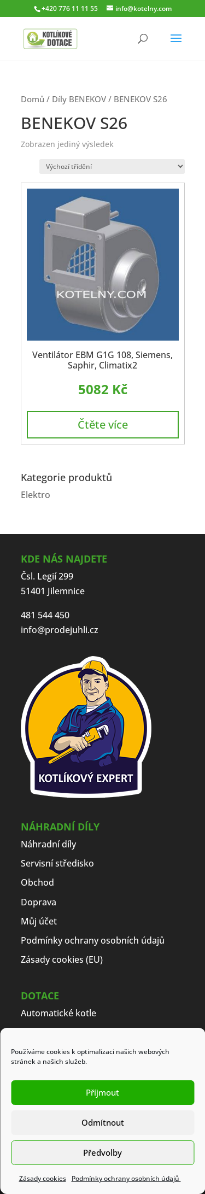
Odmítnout (102, 1122)
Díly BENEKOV (79, 98)
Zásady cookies (42, 1178)
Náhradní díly (48, 844)
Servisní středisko (57, 863)
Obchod (37, 882)
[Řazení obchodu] (112, 166)
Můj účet (39, 921)
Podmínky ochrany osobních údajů (126, 1178)
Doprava (38, 902)
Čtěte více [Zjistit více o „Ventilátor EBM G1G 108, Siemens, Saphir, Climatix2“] (103, 424)
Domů (32, 98)
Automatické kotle (58, 1013)
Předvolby (102, 1152)
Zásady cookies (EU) (62, 959)
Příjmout (102, 1092)
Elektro (35, 495)
